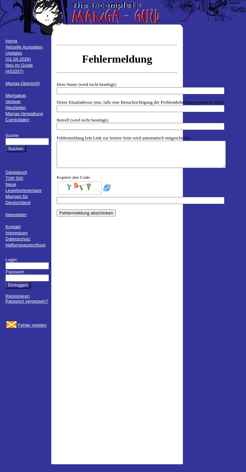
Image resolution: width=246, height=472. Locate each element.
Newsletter (16, 214)
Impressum (16, 232)
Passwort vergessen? (26, 301)
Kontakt (13, 226)
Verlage (13, 101)
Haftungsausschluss (25, 244)
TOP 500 (14, 178)
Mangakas (15, 95)
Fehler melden (32, 325)
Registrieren (17, 296)
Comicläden (17, 119)
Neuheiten (15, 107)
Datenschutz (17, 238)
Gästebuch (16, 172)
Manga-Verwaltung (24, 113)
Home (11, 40)
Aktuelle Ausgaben (24, 46)
